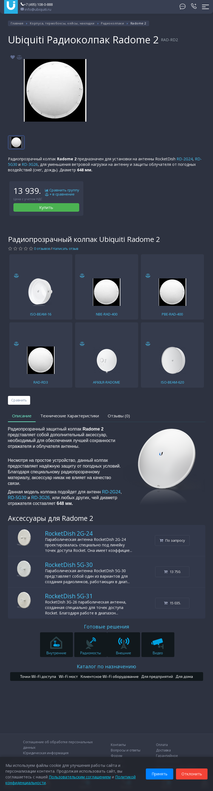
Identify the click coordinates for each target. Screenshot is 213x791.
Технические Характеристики (69, 415)
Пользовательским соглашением (80, 776)
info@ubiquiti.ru (36, 9)
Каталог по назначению (106, 666)
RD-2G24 (185, 158)
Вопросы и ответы (125, 750)
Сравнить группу (62, 190)
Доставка (163, 750)
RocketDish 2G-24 (69, 533)
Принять (159, 773)
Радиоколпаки (112, 23)
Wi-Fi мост (68, 676)
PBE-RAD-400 (172, 314)
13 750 (172, 571)
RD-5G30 (18, 497)
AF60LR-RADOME (106, 382)
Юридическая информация (46, 753)
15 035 (172, 602)
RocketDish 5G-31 (69, 596)
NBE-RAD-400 (106, 314)
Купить (46, 207)
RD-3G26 (30, 164)
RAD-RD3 (40, 382)
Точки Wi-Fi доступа (38, 676)
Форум (116, 755)
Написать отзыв (65, 248)
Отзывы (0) (119, 415)
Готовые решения (106, 626)
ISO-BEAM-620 (172, 382)
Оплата (162, 744)
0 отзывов (42, 248)
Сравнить (19, 400)
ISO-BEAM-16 (40, 314)
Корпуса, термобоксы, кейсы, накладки (62, 23)
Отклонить (191, 773)
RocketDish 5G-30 (69, 565)
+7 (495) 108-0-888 (37, 4)
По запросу (172, 540)
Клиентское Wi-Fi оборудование (110, 676)
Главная (17, 23)
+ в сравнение (60, 194)
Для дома (184, 676)
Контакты (118, 744)
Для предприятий (157, 676)
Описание (22, 415)
